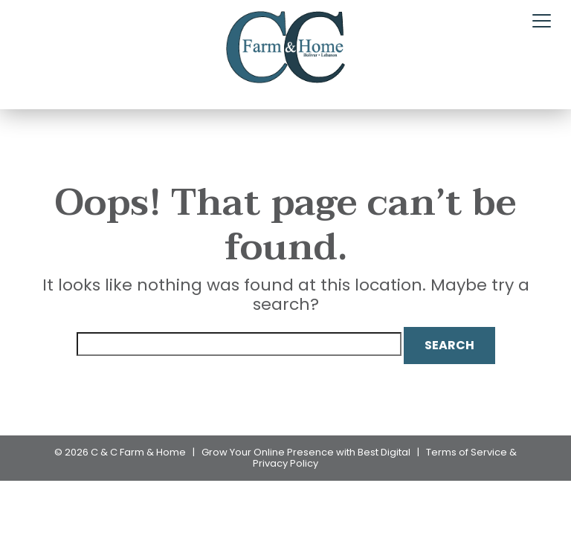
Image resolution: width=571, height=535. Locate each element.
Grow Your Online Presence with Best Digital (305, 452)
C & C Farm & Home (138, 452)
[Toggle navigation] (541, 21)
